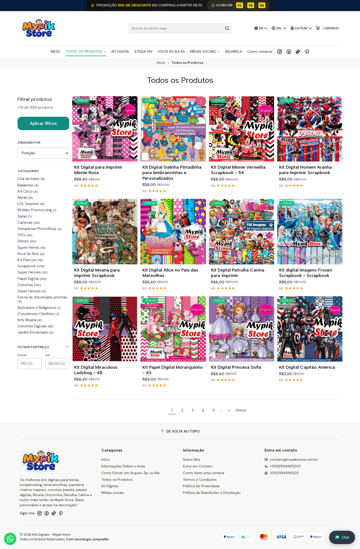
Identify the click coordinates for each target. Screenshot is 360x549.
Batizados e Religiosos (39, 307)
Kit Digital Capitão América (307, 367)
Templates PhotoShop (40, 228)
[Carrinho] (327, 28)
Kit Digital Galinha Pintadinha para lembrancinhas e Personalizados (172, 172)
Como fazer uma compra (203, 473)
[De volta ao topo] (180, 431)
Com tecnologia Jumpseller (87, 539)
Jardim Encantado (36, 332)
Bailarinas (28, 185)
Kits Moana (30, 320)
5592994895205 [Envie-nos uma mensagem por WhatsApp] (282, 473)
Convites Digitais (35, 326)
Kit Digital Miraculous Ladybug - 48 (95, 370)
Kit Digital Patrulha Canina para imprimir (237, 272)
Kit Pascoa (30, 259)
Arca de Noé (31, 253)
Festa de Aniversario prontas (42, 299)
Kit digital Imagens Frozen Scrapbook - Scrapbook (305, 272)
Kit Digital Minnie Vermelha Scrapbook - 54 (238, 169)
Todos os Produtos (117, 479)
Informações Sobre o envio (123, 466)
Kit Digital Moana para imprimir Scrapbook (97, 272)
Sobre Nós (191, 459)
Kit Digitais (109, 486)
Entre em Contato (198, 466)
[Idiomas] (261, 28)
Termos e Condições (200, 479)
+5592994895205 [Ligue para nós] (283, 466)
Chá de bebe (31, 178)
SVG (25, 234)
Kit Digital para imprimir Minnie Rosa (98, 169)
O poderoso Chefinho (38, 313)
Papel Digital (32, 278)
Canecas (29, 222)
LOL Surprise (31, 203)
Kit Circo (28, 191)
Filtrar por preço (43, 347)
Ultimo (241, 410)
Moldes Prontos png (37, 209)
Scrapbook (31, 266)
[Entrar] (301, 28)
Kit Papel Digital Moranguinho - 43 (172, 370)
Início (161, 63)
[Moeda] (279, 28)
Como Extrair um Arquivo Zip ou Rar (130, 473)
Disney (27, 241)
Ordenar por (29, 143)
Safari (25, 216)
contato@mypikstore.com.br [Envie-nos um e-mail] (291, 459)
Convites (29, 284)
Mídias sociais (112, 492)
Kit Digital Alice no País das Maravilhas (170, 272)
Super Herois (32, 247)
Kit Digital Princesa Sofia (236, 367)
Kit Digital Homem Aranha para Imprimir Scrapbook (305, 169)
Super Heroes (32, 272)
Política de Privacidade (201, 486)
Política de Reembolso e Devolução (212, 492)
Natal (25, 197)
